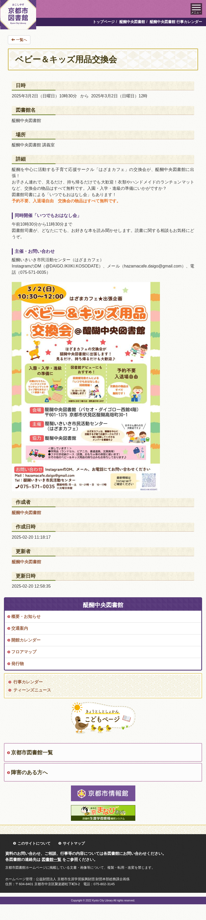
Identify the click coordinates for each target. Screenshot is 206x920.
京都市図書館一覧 (32, 752)
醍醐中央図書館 (132, 22)
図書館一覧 (51, 859)
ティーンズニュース (32, 690)
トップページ (104, 22)
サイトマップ (74, 843)
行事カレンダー (28, 682)
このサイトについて (34, 843)
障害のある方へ (29, 772)
